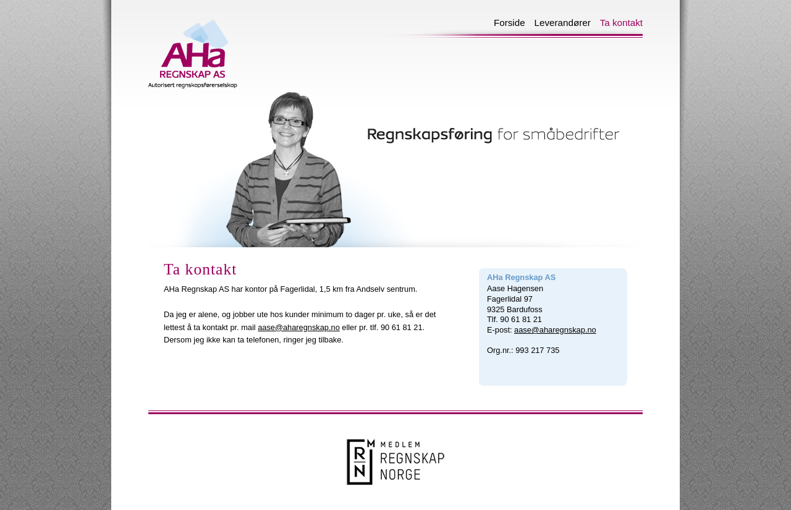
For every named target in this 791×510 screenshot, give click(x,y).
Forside (504, 21)
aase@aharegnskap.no (299, 327)
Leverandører (558, 21)
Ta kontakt (617, 21)
